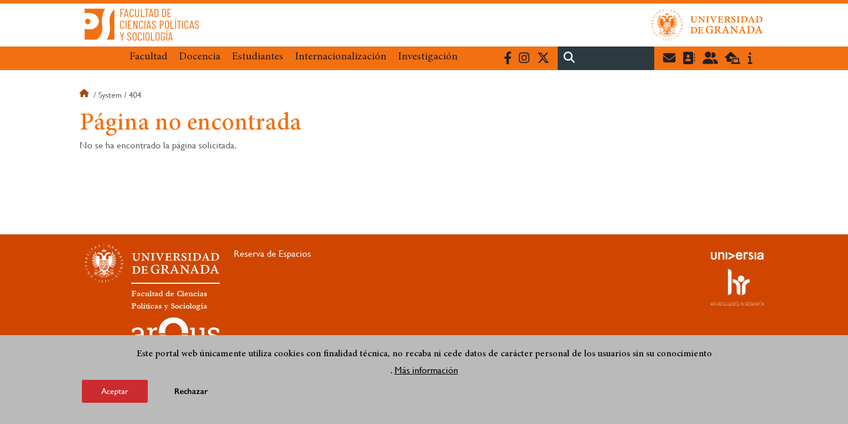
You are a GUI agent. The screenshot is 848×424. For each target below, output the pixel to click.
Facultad (148, 57)
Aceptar (114, 391)
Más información (426, 370)
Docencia (199, 57)
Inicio (85, 95)
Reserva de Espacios (272, 253)
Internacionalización (340, 57)
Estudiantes (257, 57)
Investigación (428, 57)
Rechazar (191, 391)
